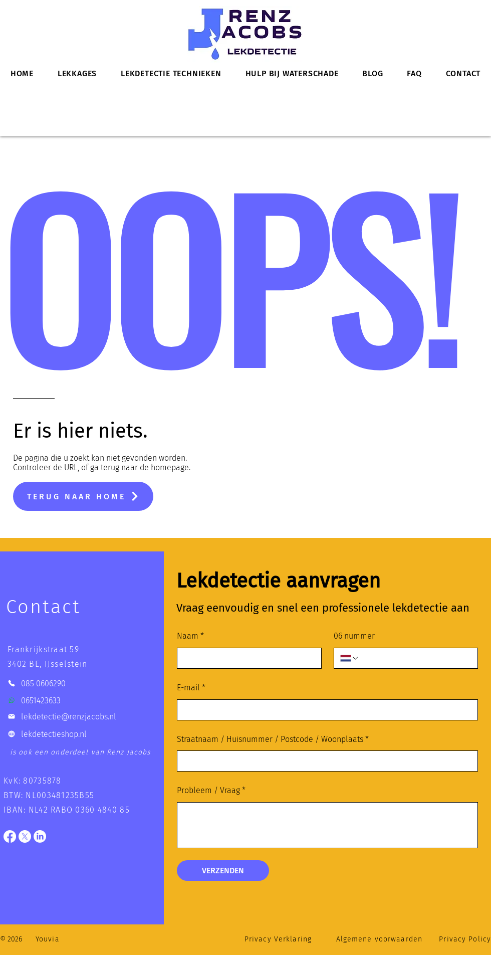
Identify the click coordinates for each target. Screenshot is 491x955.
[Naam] (246, 658)
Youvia (48, 939)
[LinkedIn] (40, 836)
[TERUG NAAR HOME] (83, 496)
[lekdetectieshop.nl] (83, 734)
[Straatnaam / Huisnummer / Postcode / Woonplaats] (324, 761)
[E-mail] (324, 710)
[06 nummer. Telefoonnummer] (415, 658)
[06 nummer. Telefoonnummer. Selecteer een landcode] (349, 658)
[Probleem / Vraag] (327, 825)
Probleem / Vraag (211, 791)
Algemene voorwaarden (379, 939)
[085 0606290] (83, 683)
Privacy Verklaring (278, 939)
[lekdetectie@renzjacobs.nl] (83, 716)
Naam (190, 636)
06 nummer (354, 636)
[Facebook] (10, 836)
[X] (25, 836)
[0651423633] (83, 700)
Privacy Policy (465, 939)
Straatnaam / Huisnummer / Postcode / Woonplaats (273, 739)
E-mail (191, 688)
